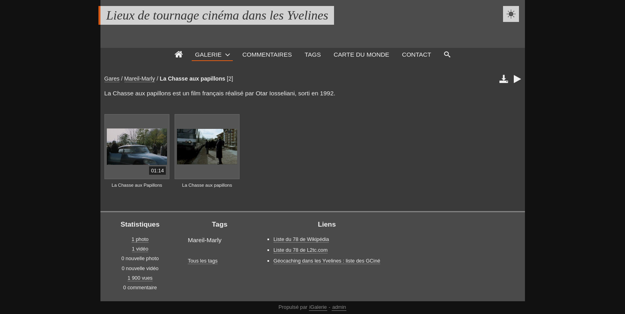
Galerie (208, 54)
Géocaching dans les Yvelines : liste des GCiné (326, 261)
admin (339, 307)
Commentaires (267, 54)
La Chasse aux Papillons (137, 185)
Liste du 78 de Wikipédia (301, 239)
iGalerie (318, 307)
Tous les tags (203, 261)
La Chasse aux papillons (192, 78)
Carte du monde (361, 54)
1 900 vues (140, 278)
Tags (313, 54)
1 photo (140, 239)
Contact (416, 54)
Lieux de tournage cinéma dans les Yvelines (217, 15)
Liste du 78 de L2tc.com (300, 250)
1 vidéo (140, 249)
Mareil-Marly (139, 78)
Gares (112, 78)
